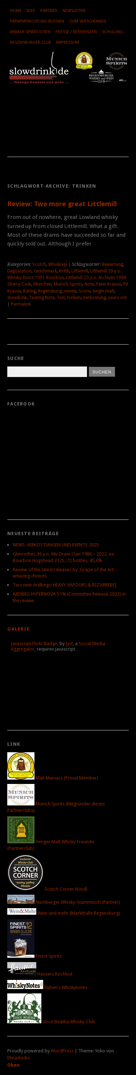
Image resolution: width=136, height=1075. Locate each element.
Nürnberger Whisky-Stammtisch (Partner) (63, 902)
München (42, 284)
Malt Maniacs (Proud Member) (52, 778)
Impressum (67, 42)
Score (84, 291)
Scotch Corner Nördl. (47, 889)
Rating (29, 291)
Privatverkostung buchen (37, 21)
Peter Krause (108, 284)
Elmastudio (18, 1057)
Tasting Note (41, 297)
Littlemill (79, 271)
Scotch (39, 264)
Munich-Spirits (68, 284)
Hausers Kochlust (40, 974)
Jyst (69, 643)
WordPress (62, 1051)
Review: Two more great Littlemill (62, 204)
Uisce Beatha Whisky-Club (51, 1021)
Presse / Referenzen (76, 32)
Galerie (18, 629)
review (70, 291)
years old (117, 297)
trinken (74, 297)
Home (16, 10)
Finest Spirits (34, 956)
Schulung (112, 32)
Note (89, 284)
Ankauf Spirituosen (30, 32)
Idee (31, 10)
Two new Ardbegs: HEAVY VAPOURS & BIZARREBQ (64, 585)
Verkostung (94, 297)
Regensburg (50, 291)
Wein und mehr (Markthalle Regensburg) (63, 913)
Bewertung (112, 264)
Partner (48, 10)
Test (61, 297)
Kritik (64, 271)
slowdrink (17, 297)
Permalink (21, 304)
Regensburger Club (30, 42)
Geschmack (45, 271)
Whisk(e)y (57, 264)
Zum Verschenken (87, 21)
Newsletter (74, 10)
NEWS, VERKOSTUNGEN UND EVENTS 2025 (56, 545)
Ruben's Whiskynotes (47, 987)
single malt (103, 291)
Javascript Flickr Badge (34, 643)
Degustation (19, 271)
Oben (13, 1065)
